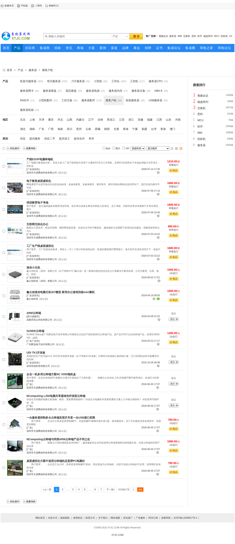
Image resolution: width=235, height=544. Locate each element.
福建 (150, 119)
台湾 (153, 129)
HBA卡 (158, 90)
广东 (41, 129)
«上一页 (47, 489)
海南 (60, 129)
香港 (163, 129)
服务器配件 (88, 100)
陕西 (107, 129)
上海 (32, 119)
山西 (69, 119)
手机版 (24, 5)
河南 (178, 119)
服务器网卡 (27, 90)
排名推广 (128, 517)
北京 (23, 119)
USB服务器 (156, 100)
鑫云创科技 (32, 299)
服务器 (172, 36)
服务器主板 (138, 90)
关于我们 (103, 517)
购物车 (52, 5)
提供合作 (79, 138)
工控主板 (66, 100)
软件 (199, 36)
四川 (69, 129)
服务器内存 (115, 90)
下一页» (110, 489)
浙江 (131, 119)
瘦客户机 (47, 70)
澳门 (172, 129)
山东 (168, 119)
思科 (194, 36)
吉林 (100, 119)
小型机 (98, 81)
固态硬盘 (71, 90)
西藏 (97, 129)
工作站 (115, 81)
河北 (60, 119)
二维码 (38, 5)
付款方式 (52, 517)
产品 (20, 70)
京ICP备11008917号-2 (185, 517)
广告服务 (140, 517)
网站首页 (40, 517)
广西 (51, 129)
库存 (91, 138)
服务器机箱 (27, 109)
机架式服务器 (28, 81)
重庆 (51, 119)
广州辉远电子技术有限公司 (41, 344)
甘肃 (116, 129)
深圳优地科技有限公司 (38, 366)
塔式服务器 (54, 81)
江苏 (122, 119)
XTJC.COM (117, 535)
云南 (88, 129)
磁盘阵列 (208, 36)
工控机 (134, 81)
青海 (125, 129)
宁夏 (135, 129)
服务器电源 (93, 90)
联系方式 (90, 517)
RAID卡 (24, 100)
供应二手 (49, 138)
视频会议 (163, 36)
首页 (9, 70)
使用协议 (77, 517)
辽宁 (91, 119)
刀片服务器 (78, 81)
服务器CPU (156, 81)
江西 (159, 119)
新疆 (144, 129)
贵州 (79, 129)
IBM (180, 36)
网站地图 (115, 517)
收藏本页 (9, 5)
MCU (216, 36)
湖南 (32, 129)
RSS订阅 (153, 517)
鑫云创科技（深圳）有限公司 (42, 281)
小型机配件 (45, 100)
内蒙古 (80, 119)
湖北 (23, 129)
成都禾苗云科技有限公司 (39, 319)
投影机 (224, 36)
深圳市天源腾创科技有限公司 (42, 172)
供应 (23, 138)
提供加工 (64, 138)
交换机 (186, 36)
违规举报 (166, 517)
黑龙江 (111, 119)
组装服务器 (132, 100)
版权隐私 (65, 517)
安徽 (140, 119)
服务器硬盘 (50, 90)
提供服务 (34, 138)
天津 (41, 119)
